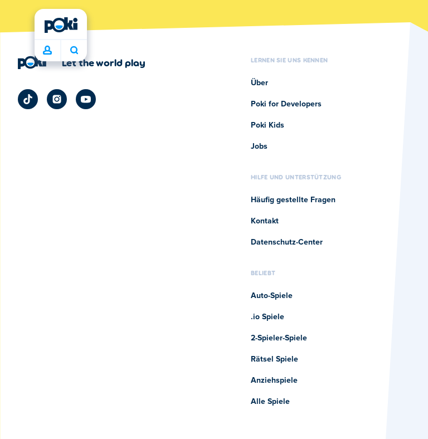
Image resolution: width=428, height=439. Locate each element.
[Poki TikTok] (28, 99)
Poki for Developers (286, 104)
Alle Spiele (270, 402)
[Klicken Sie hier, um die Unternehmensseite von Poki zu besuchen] (81, 62)
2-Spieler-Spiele (279, 338)
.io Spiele (267, 317)
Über (259, 83)
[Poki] (60, 25)
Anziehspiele (274, 380)
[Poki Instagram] (57, 99)
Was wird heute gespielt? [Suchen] (74, 50)
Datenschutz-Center (287, 242)
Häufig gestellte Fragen (293, 200)
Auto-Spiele (272, 296)
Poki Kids (267, 125)
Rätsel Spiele (274, 359)
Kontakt (265, 221)
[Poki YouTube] (86, 99)
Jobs (259, 146)
